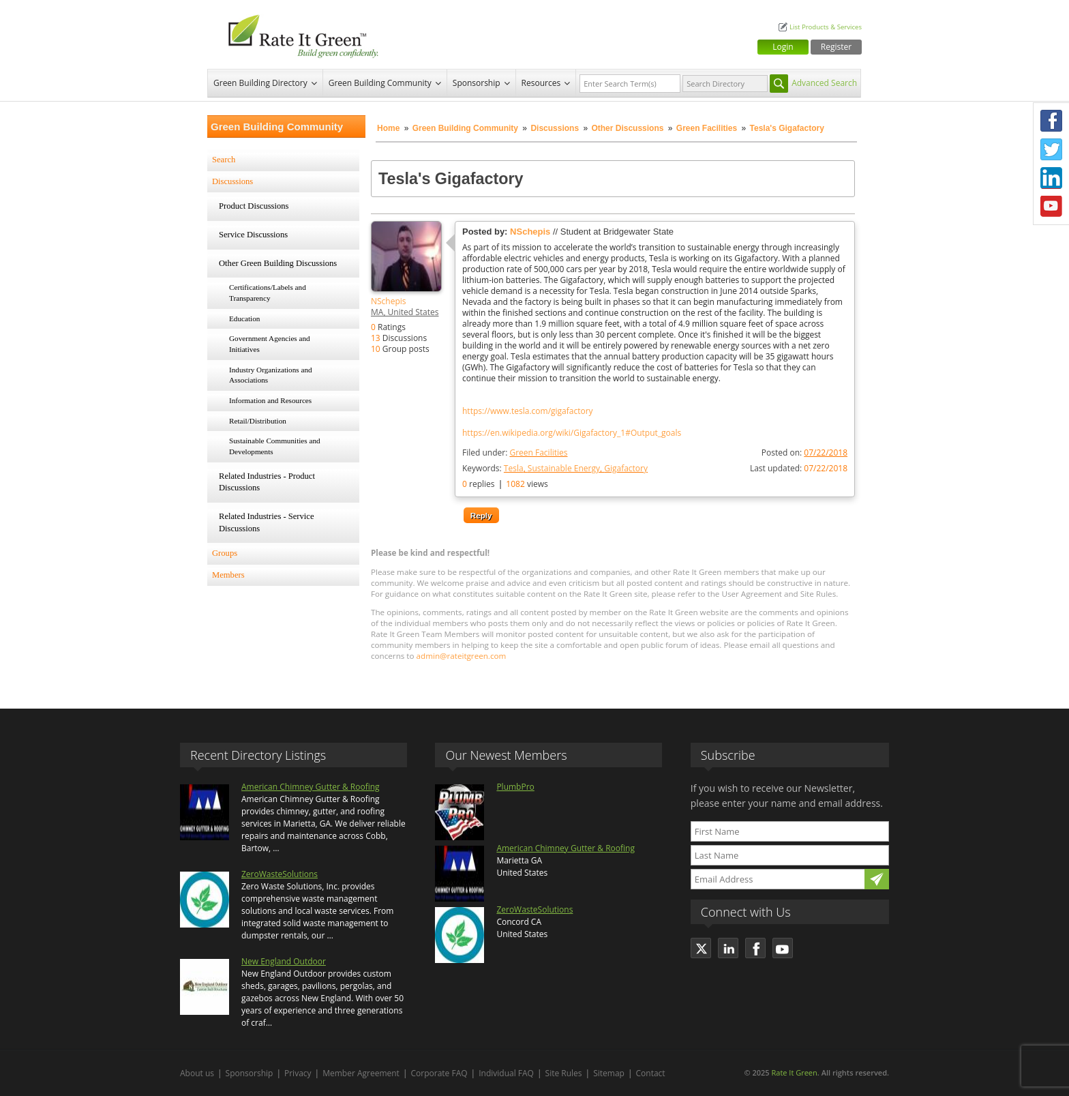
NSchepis (388, 301)
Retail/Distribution (257, 421)
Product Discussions (254, 206)
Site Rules (563, 1073)
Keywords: (555, 468)
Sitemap (608, 1073)
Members (228, 575)
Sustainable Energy (564, 468)
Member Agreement (361, 1073)
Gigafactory (626, 468)
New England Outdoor (283, 961)
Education (244, 318)
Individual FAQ (506, 1073)
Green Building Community (380, 83)
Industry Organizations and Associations (270, 375)
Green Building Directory (260, 83)
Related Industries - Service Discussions (266, 522)
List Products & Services (825, 27)
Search (223, 159)
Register (836, 47)
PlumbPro (515, 787)
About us (197, 1073)
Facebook (1051, 121)
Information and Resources (270, 400)
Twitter (1051, 149)
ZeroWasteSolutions (279, 874)
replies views (505, 484)
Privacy (298, 1073)
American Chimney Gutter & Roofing (310, 787)
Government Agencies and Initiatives (269, 343)
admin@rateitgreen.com (462, 656)
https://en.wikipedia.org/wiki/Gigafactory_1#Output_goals (571, 433)
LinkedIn (1051, 178)
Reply (481, 515)
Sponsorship (476, 83)
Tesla (514, 468)
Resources (541, 83)
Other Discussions (627, 128)
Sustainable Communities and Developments (274, 446)
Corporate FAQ (439, 1073)
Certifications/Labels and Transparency (267, 292)
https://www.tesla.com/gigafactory (527, 411)
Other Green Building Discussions (278, 263)
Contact (650, 1073)
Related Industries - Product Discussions (267, 482)
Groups (224, 553)
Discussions (554, 128)
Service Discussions (253, 234)
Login (782, 47)
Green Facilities (706, 128)
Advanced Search (824, 83)
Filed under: (514, 452)
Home (388, 128)
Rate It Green (794, 1072)
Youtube (1051, 207)
